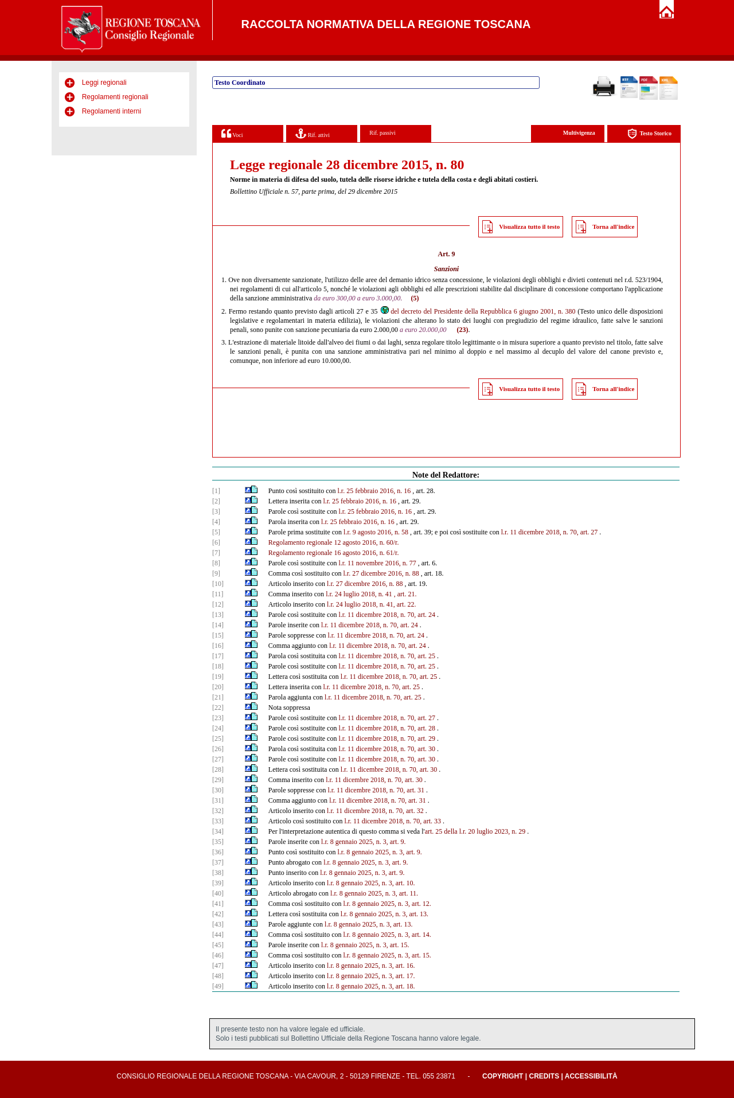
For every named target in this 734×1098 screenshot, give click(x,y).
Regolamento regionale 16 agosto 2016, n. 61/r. (333, 553)
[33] (218, 821)
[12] (218, 604)
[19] (218, 677)
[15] (218, 635)
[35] (218, 842)
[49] (218, 986)
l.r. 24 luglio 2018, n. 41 (359, 594)
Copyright (502, 1076)
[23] (218, 718)
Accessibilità (591, 1076)
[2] (216, 501)
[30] (218, 790)
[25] (218, 738)
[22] (218, 708)
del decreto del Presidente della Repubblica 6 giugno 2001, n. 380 (477, 311)
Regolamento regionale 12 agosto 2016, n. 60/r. (333, 542)
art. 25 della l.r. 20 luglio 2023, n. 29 (475, 831)
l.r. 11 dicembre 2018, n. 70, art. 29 (386, 738)
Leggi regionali (104, 83)
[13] (218, 615)
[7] (216, 553)
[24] (218, 728)
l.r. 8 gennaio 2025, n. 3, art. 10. (371, 883)
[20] (218, 687)
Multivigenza (579, 133)
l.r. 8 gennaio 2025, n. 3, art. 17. (371, 976)
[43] (218, 924)
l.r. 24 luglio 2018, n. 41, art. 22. (371, 604)
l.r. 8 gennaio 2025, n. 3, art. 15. (365, 945)
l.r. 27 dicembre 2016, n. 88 (381, 573)
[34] (218, 831)
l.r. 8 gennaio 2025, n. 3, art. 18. (371, 986)
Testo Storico (649, 133)
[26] (218, 749)
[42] (218, 914)
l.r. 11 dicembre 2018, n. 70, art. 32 (375, 811)
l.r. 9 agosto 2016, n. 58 (375, 532)
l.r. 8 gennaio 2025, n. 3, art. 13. (384, 914)
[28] (218, 769)
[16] (218, 646)
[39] (218, 883)
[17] (218, 656)
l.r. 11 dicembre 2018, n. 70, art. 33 (392, 821)
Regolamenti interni (111, 111)
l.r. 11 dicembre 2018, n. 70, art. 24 (386, 615)
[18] (218, 666)
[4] (216, 522)
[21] (218, 697)
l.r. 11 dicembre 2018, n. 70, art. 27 (549, 532)
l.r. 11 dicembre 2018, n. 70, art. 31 (375, 790)
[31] (218, 800)
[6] (216, 542)
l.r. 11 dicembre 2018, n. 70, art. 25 (386, 656)
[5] (216, 532)
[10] (218, 584)
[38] (218, 873)
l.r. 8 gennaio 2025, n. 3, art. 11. (374, 893)
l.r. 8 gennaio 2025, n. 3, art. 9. (363, 842)
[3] (216, 511)
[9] (216, 573)
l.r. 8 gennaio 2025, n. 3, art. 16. (371, 966)
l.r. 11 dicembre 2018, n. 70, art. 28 (386, 728)
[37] (218, 862)
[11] (218, 594)
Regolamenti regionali (115, 97)
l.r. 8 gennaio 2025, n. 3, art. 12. (387, 904)
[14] (218, 625)
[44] (218, 935)
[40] (218, 893)
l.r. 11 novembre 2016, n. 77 (377, 563)
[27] (218, 759)
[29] (218, 780)
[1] (216, 491)
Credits (544, 1076)
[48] (218, 976)
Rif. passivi (382, 133)
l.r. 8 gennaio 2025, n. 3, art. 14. (387, 935)
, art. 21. (405, 594)
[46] (218, 955)
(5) (415, 298)
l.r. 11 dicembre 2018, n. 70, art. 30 (386, 749)
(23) (462, 330)
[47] (218, 966)
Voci (232, 133)
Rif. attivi (312, 133)
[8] (216, 563)
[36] (218, 852)
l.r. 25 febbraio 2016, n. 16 (374, 491)
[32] (218, 811)
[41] (218, 904)
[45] (218, 945)
